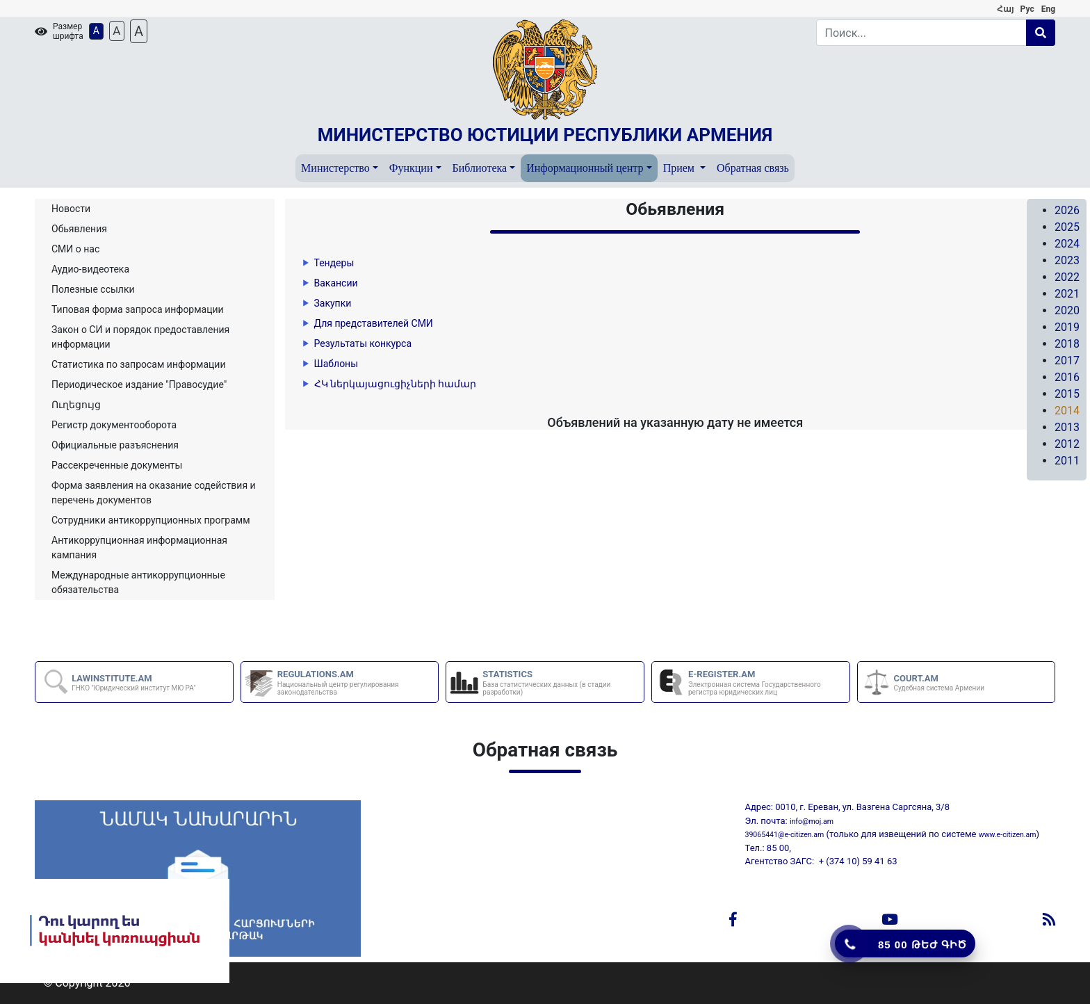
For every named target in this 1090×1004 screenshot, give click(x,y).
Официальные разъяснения (115, 445)
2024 (1067, 243)
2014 (1067, 410)
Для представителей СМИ (373, 323)
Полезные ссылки (93, 289)
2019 (1067, 327)
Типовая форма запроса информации (137, 309)
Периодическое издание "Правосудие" (139, 384)
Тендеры (334, 262)
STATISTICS (562, 682)
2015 (1067, 393)
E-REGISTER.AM (768, 682)
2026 (1067, 210)
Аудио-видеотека (90, 269)
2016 (1067, 377)
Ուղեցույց (76, 404)
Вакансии (336, 283)
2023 (1067, 260)
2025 (1067, 227)
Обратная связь (753, 168)
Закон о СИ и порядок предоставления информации (140, 337)
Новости (70, 208)
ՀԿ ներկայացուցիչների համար (395, 383)
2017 (1067, 360)
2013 (1067, 427)
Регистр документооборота (114, 424)
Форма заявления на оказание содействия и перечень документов (153, 492)
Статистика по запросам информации (138, 364)
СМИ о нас (75, 248)
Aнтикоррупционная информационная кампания (139, 547)
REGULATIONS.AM (357, 682)
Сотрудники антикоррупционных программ (150, 520)
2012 (1067, 444)
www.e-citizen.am (1007, 834)
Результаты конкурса (363, 343)
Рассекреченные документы (116, 465)
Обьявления (79, 228)
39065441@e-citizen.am (784, 834)
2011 (1067, 460)
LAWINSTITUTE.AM (133, 683)
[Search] (921, 32)
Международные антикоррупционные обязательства (138, 582)
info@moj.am (811, 821)
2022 (1067, 277)
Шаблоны (336, 363)
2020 (1067, 310)
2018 (1067, 343)
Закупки (333, 303)
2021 (1067, 293)
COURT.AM (939, 683)
